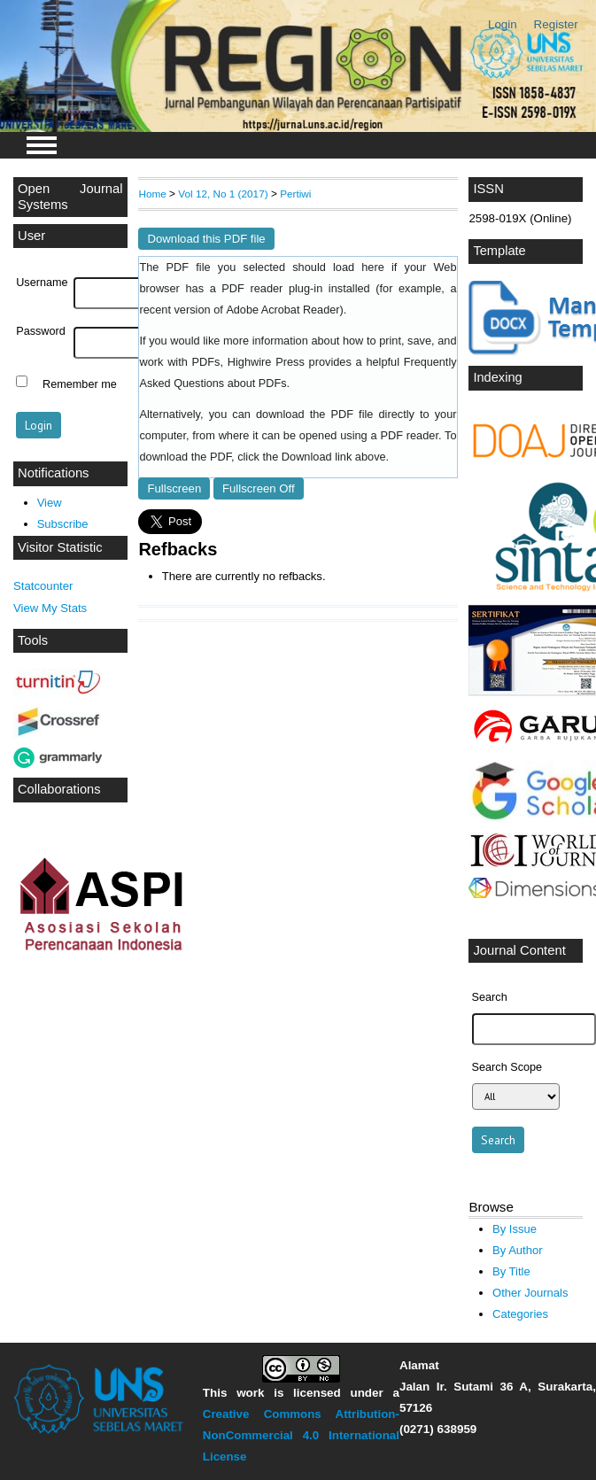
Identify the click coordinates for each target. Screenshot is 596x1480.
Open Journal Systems (70, 197)
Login (502, 24)
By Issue (514, 1229)
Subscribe (63, 524)
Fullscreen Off (258, 488)
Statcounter (43, 586)
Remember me (80, 383)
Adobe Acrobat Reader (282, 310)
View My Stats (50, 608)
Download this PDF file (206, 238)
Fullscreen (174, 488)
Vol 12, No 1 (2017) (222, 193)
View (49, 502)
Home (152, 193)
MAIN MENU (42, 145)
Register (556, 24)
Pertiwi (295, 193)
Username (41, 282)
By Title (511, 1271)
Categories (520, 1314)
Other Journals (530, 1292)
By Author (517, 1250)
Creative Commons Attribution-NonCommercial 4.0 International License (301, 1435)
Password (41, 331)
